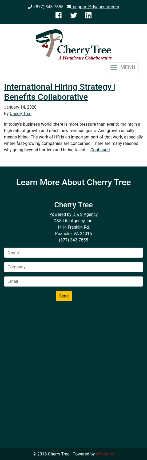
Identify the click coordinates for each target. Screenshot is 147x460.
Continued (100, 149)
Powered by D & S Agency (73, 214)
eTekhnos (105, 454)
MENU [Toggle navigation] (122, 68)
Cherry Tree (20, 113)
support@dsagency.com (93, 6)
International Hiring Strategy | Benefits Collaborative (60, 92)
